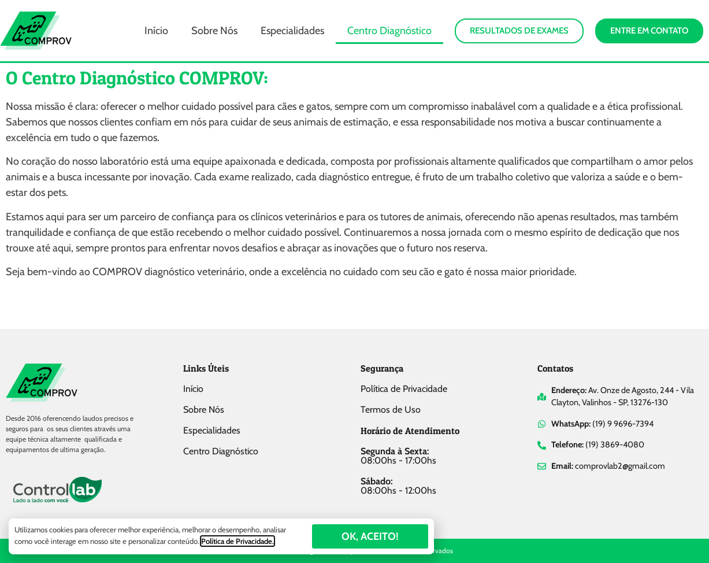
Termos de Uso (391, 409)
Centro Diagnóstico (389, 30)
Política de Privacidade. (237, 541)
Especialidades (292, 30)
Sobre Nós (214, 30)
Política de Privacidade (404, 388)
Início (156, 30)
